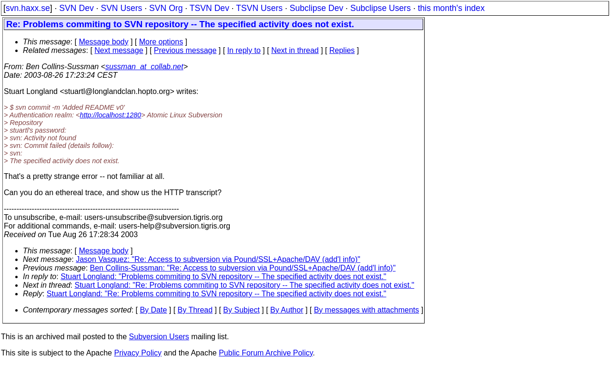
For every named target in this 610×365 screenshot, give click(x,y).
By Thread (195, 310)
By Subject (241, 310)
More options (161, 42)
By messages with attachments (366, 310)
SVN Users (121, 8)
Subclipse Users (380, 8)
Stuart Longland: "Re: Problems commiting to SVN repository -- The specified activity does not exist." (245, 285)
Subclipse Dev (316, 8)
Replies (342, 50)
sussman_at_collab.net (144, 67)
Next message (118, 50)
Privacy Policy (138, 353)
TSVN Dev (209, 8)
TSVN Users (259, 8)
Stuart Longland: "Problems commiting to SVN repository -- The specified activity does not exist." (223, 276)
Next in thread (295, 50)
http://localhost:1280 (110, 115)
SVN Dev (76, 8)
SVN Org (166, 8)
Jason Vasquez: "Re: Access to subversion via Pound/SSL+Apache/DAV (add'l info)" (218, 259)
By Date (153, 310)
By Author (286, 310)
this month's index (451, 8)
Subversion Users (159, 337)
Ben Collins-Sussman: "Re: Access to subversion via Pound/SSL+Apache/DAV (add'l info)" (243, 268)
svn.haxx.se (28, 8)
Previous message (185, 50)
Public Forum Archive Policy (266, 353)
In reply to (244, 50)
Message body (103, 42)
